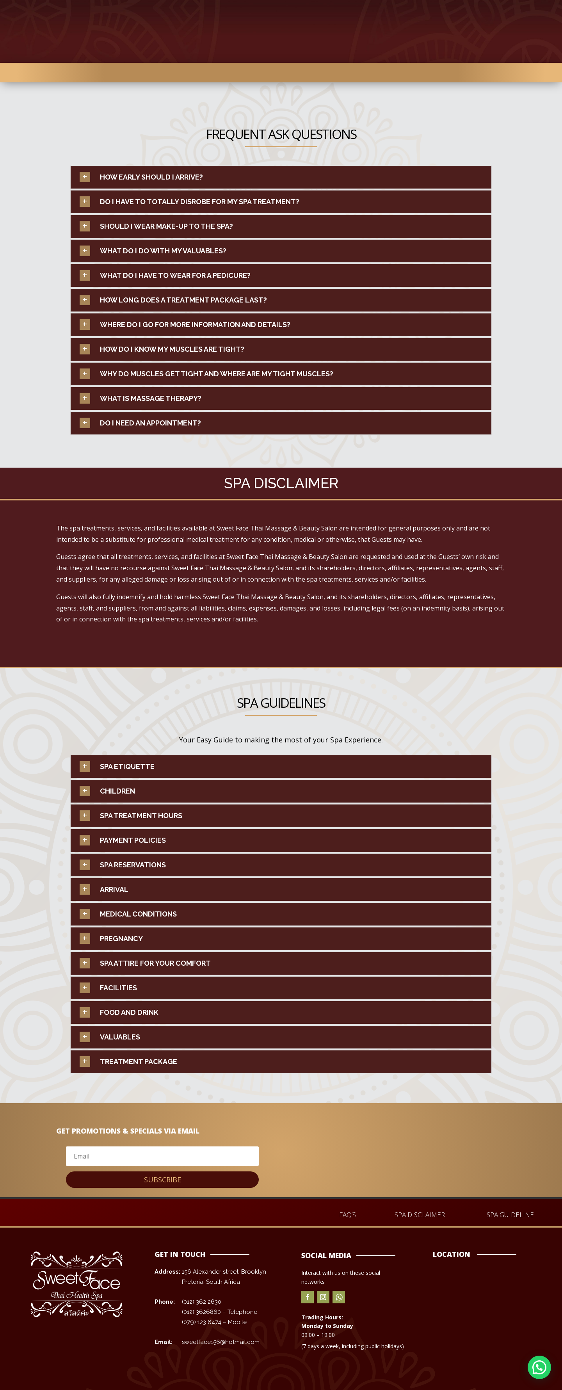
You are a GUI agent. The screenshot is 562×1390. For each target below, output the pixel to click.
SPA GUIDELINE (510, 1214)
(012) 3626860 (202, 1311)
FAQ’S (347, 1214)
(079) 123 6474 (201, 1322)
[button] (539, 1367)
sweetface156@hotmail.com (221, 1342)
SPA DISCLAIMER (420, 1214)
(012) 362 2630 (201, 1301)
